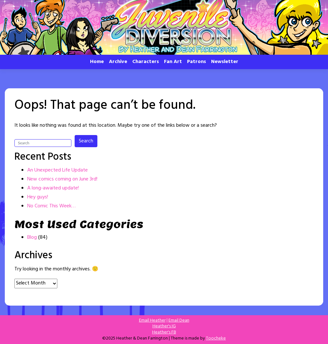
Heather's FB (164, 332)
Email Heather (152, 320)
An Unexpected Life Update (57, 170)
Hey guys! (37, 197)
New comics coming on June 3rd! (62, 179)
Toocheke (216, 338)
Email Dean (178, 320)
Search (86, 141)
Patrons (196, 62)
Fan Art (173, 62)
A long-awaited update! (53, 188)
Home (97, 62)
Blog (32, 237)
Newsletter (224, 62)
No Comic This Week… (51, 206)
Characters (145, 62)
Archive (118, 62)
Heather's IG (164, 326)
